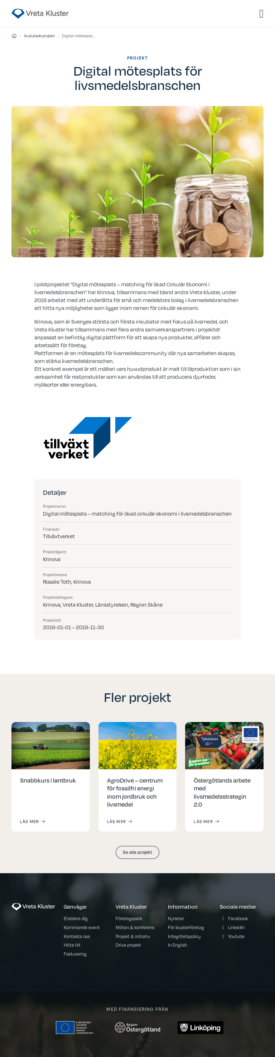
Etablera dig (76, 918)
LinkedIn (236, 927)
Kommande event (82, 927)
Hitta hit (72, 945)
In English (177, 945)
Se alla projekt (137, 852)
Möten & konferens (135, 927)
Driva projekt (128, 945)
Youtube (236, 936)
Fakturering (75, 954)
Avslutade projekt (39, 35)
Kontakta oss (77, 936)
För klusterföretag (186, 927)
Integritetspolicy (184, 936)
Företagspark (129, 918)
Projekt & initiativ (133, 936)
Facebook (238, 918)
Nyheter (176, 918)
